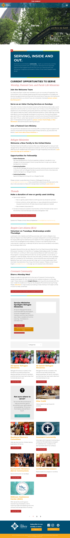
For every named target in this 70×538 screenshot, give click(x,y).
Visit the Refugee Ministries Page (24, 329)
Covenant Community (46, 437)
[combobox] (35, 344)
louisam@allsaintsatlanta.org (19, 182)
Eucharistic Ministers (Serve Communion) (20, 470)
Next (40, 516)
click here (18, 284)
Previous (29, 516)
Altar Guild (41, 401)
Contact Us (53, 529)
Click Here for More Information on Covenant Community (27, 291)
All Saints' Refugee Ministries (19, 367)
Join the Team (16, 381)
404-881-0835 (39, 535)
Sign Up (36, 529)
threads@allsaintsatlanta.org (46, 220)
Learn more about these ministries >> (26, 132)
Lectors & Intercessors (46, 469)
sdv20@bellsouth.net (21, 264)
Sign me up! (19, 325)
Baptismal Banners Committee (19, 438)
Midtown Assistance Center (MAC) (20, 498)
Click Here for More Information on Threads (23, 215)
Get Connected (22, 416)
